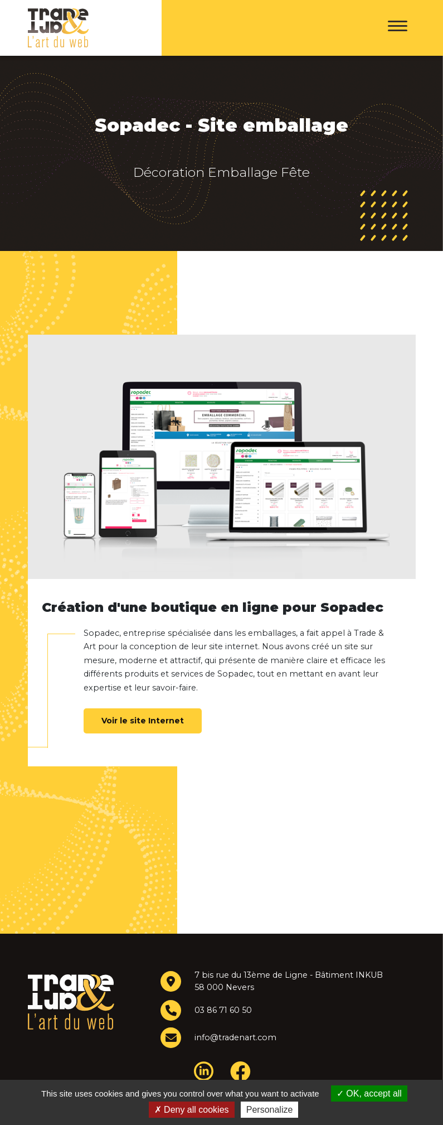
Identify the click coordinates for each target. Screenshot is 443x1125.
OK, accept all (369, 1093)
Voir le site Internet (142, 721)
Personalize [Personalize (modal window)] (269, 1109)
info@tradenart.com (235, 1037)
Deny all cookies (191, 1109)
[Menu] (397, 27)
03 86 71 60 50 (223, 1010)
